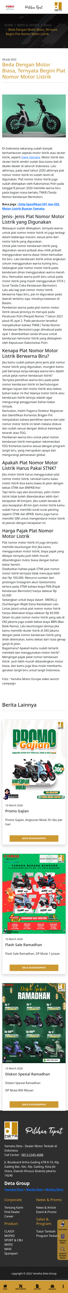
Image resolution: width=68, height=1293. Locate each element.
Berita (48, 25)
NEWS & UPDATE (28, 25)
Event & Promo (46, 1212)
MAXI (8, 1249)
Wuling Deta (54, 1190)
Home (5, 1286)
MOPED (9, 1236)
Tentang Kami (13, 1207)
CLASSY (9, 1231)
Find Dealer (12, 1212)
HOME (8, 25)
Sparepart (52, 1286)
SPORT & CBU (13, 1240)
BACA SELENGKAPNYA (34, 838)
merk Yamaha (30, 157)
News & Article (46, 1207)
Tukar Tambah (46, 1231)
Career (8, 1216)
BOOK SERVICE (21, 1286)
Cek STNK (37, 1286)
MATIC (8, 1245)
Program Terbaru (48, 1236)
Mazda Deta (34, 1190)
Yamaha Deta (14, 1190)
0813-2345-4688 (32, 1155)
